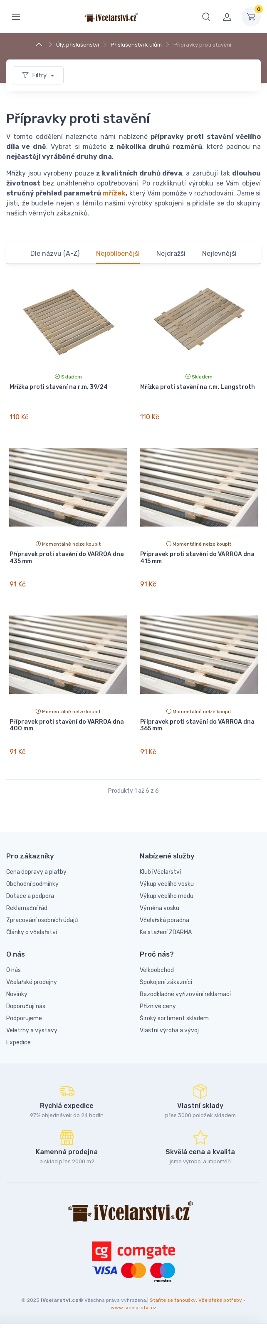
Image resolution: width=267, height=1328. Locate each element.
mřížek (114, 193)
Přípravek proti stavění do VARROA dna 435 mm (67, 558)
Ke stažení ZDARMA (166, 932)
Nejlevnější (219, 253)
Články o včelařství (31, 932)
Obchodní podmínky (32, 884)
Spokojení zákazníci (166, 982)
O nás (13, 970)
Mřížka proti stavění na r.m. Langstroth (197, 387)
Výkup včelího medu (166, 896)
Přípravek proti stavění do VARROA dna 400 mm (67, 725)
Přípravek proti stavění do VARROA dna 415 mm (197, 558)
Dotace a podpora (30, 896)
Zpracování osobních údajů (42, 920)
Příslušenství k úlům (136, 45)
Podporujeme (24, 1018)
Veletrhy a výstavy (31, 1030)
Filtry (35, 75)
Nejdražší (170, 253)
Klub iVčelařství (160, 871)
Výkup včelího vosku (167, 884)
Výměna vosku (159, 908)
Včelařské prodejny (31, 982)
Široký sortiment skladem (174, 1018)
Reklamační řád (26, 908)
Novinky (16, 994)
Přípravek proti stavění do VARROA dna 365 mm (197, 725)
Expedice (18, 1042)
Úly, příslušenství (77, 45)
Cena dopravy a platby (36, 871)
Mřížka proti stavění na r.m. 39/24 (59, 387)
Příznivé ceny (158, 1006)
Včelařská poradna (164, 920)
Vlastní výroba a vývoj (169, 1030)
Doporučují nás (25, 1006)
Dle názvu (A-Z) (54, 253)
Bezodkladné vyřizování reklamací (185, 994)
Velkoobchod (157, 970)
